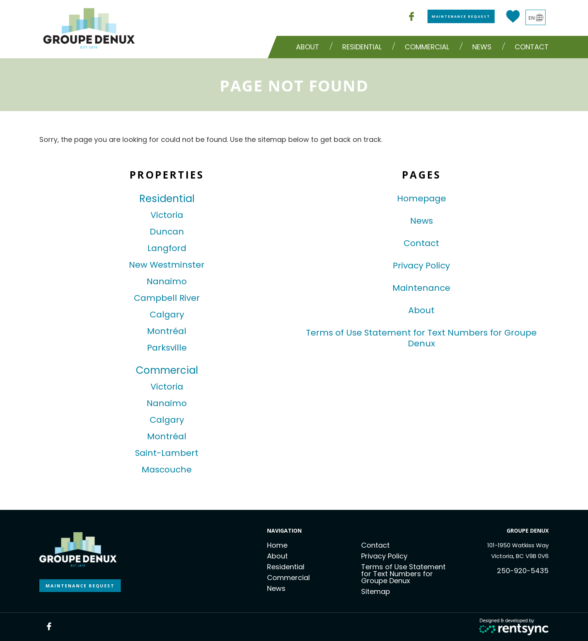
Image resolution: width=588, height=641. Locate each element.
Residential (285, 567)
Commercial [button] (427, 47)
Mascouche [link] (167, 469)
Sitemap (375, 591)
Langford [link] (166, 248)
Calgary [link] (167, 314)
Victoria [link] (166, 215)
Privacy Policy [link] (421, 265)
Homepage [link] (421, 198)
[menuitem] (309, 47)
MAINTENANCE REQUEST (80, 586)
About (307, 47)
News (482, 47)
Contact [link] (421, 243)
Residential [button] (362, 47)
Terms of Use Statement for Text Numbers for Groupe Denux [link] (421, 338)
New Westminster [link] (166, 265)
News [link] (421, 221)
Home (277, 545)
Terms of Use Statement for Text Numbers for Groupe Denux (403, 573)
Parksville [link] (167, 347)
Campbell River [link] (167, 298)
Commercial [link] (167, 370)
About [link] (421, 310)
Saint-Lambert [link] (166, 453)
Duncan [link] (167, 231)
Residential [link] (166, 198)
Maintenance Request (461, 16)
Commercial (288, 577)
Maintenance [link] (421, 288)
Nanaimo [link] (167, 281)
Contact (532, 47)
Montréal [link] (166, 331)
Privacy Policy (384, 556)
